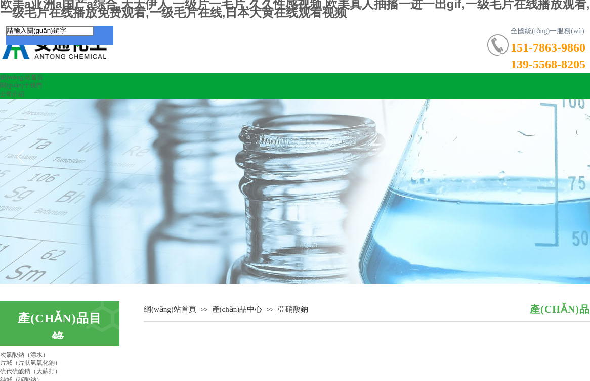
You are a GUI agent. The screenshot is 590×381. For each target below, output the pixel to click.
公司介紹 (12, 94)
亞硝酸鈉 (293, 309)
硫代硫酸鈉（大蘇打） (30, 371)
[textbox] (50, 31)
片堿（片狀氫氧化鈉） (30, 362)
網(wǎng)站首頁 (21, 77)
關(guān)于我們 (21, 85)
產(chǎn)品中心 (237, 309)
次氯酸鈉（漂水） (24, 354)
